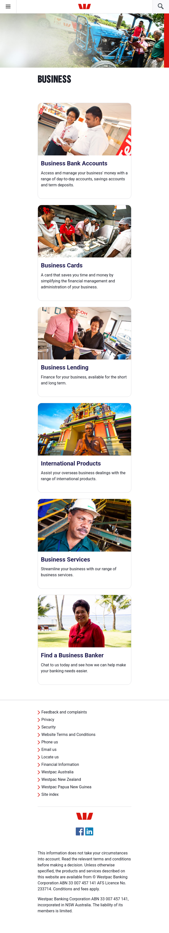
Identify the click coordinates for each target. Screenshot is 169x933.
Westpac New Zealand (61, 779)
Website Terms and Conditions (68, 734)
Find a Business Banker (72, 655)
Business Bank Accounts (74, 163)
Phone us (49, 742)
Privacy (47, 719)
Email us (49, 749)
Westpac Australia (57, 772)
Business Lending (64, 367)
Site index (50, 794)
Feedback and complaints (64, 712)
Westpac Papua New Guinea (66, 787)
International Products (71, 463)
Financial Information (60, 764)
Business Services (65, 559)
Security (48, 727)
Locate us (50, 757)
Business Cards (62, 265)
